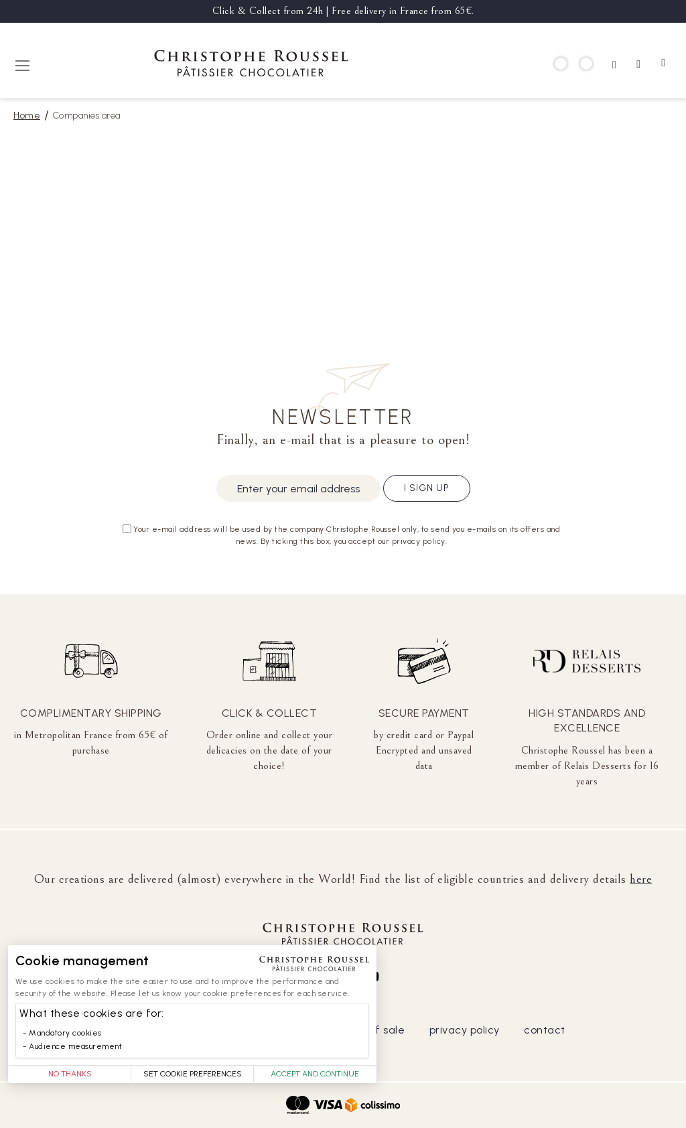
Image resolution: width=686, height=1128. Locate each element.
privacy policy (464, 1030)
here (641, 878)
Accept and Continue (315, 1073)
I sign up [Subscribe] (427, 488)
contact (544, 1030)
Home (26, 115)
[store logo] (251, 65)
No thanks (70, 1073)
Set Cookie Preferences (192, 1073)
